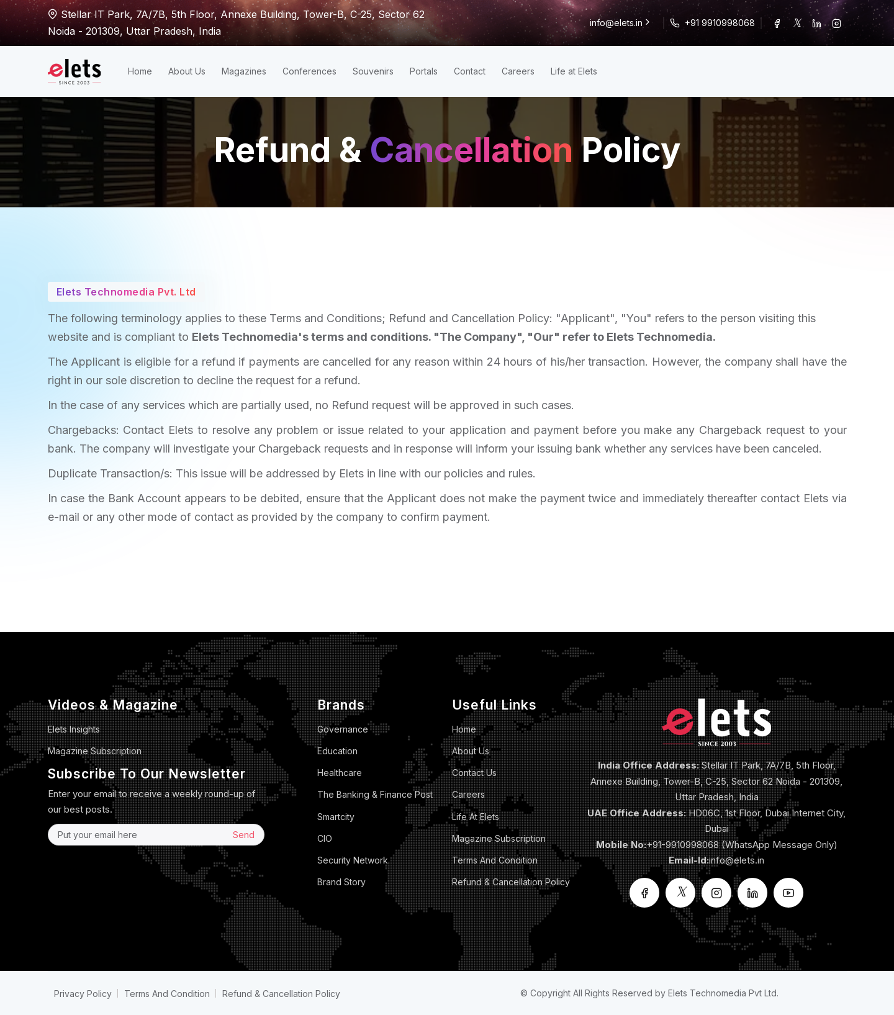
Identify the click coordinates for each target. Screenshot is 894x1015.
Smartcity (335, 816)
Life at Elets (574, 71)
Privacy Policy (83, 993)
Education (337, 751)
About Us (186, 71)
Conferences (309, 71)
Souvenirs (373, 71)
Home (140, 71)
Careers (518, 71)
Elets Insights (74, 729)
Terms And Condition (495, 860)
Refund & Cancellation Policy (511, 882)
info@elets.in (621, 22)
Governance (342, 729)
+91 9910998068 (720, 22)
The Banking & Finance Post (375, 794)
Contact (469, 71)
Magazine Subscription (95, 751)
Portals (424, 71)
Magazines (244, 71)
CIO (324, 838)
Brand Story (341, 882)
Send (244, 835)
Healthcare (339, 772)
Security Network (352, 860)
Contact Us (474, 772)
